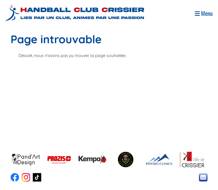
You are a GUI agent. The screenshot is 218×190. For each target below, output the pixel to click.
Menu (204, 13)
